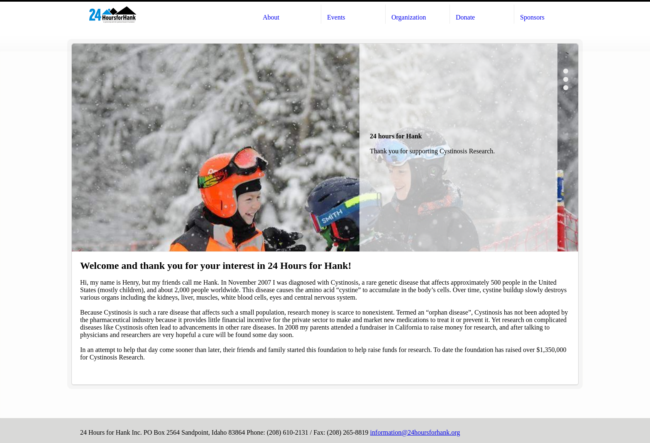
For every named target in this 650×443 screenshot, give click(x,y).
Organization (408, 17)
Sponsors (532, 17)
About (271, 17)
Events (336, 17)
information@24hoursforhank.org (415, 432)
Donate (465, 17)
